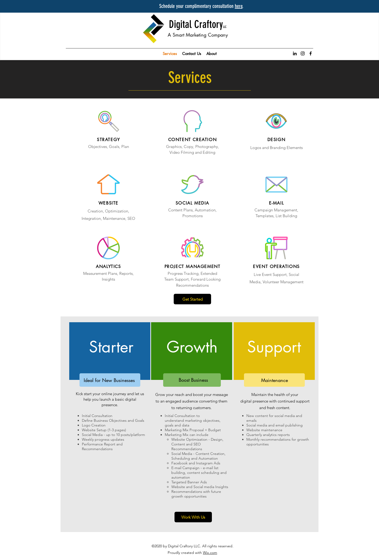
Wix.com (210, 552)
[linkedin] (294, 53)
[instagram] (302, 53)
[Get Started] (192, 299)
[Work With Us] (193, 517)
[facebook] (310, 53)
